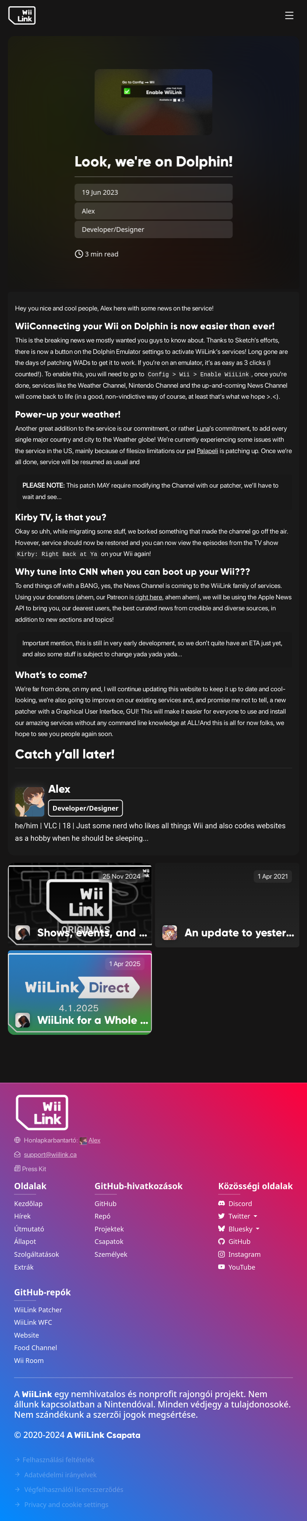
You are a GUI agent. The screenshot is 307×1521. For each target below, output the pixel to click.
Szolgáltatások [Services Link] (36, 1254)
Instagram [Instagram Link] (239, 1254)
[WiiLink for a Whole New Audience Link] (80, 992)
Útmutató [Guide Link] (29, 1228)
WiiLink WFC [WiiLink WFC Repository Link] (33, 1322)
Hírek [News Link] (22, 1216)
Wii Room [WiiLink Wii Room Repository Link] (29, 1360)
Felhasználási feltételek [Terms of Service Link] (54, 1459)
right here (148, 597)
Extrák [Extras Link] (24, 1267)
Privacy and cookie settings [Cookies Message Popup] (61, 1504)
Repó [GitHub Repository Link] (103, 1216)
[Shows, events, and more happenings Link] (80, 905)
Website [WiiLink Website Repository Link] (26, 1335)
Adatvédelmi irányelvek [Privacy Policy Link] (55, 1474)
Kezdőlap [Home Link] (28, 1203)
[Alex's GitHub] (90, 1140)
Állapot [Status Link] (25, 1241)
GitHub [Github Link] (234, 1241)
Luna (202, 428)
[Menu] (289, 15)
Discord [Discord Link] (235, 1203)
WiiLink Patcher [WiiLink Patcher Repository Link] (38, 1309)
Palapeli (207, 451)
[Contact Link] (50, 1154)
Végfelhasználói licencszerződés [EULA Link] (68, 1489)
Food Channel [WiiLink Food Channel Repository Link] (35, 1347)
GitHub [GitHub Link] (106, 1203)
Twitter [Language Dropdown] (235, 1216)
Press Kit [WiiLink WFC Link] (30, 1169)
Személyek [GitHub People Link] (111, 1254)
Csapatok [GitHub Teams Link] (109, 1241)
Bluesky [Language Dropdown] (236, 1228)
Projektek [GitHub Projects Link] (109, 1228)
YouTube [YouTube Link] (236, 1267)
